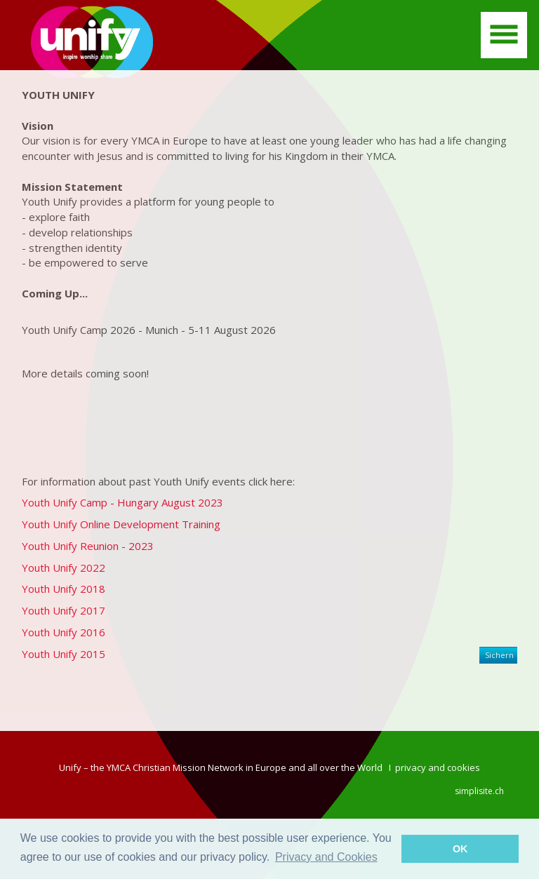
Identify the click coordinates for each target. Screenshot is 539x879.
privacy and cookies (437, 767)
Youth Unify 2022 (63, 568)
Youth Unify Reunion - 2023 (88, 546)
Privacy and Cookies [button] (326, 857)
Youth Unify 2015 (63, 654)
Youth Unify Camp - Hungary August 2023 (122, 502)
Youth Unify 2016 (63, 632)
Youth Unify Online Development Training (121, 524)
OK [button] (460, 848)
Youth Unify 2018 (63, 589)
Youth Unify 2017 (63, 610)
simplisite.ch (479, 791)
